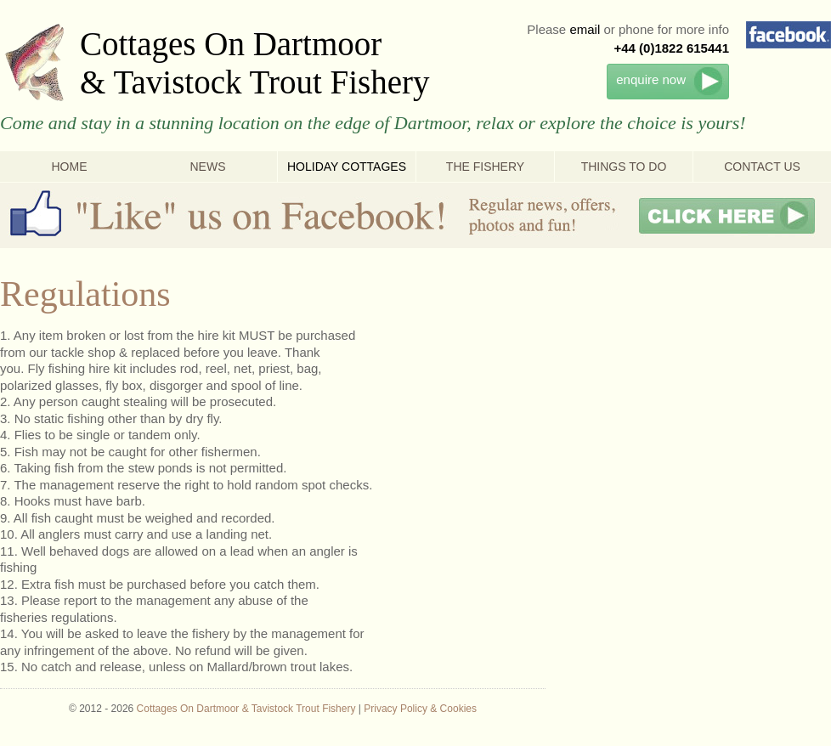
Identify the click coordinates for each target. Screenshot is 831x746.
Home (70, 166)
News (208, 166)
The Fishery (485, 166)
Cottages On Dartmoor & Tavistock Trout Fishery (255, 62)
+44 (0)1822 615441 (671, 48)
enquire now (651, 79)
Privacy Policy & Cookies (420, 709)
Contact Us (762, 166)
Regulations (85, 294)
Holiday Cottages (346, 166)
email (584, 29)
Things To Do (624, 166)
